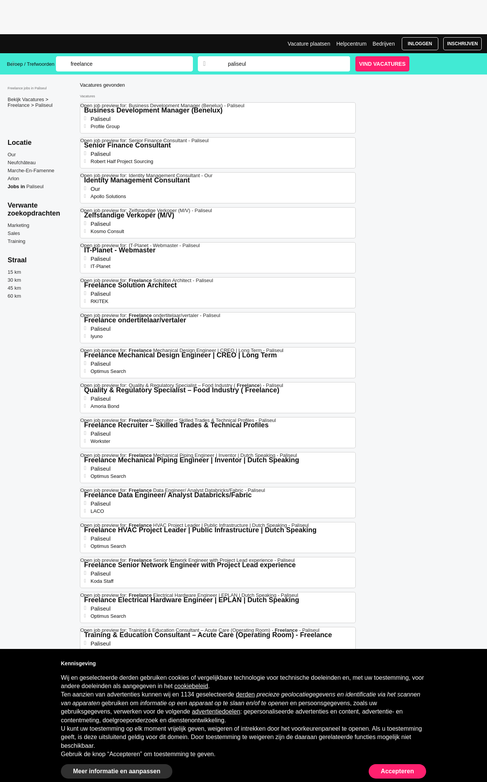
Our (12, 154)
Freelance (19, 105)
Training (16, 241)
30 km (14, 280)
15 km (14, 272)
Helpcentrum (351, 44)
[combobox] (281, 63)
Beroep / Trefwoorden (30, 64)
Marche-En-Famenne (31, 170)
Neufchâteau (22, 162)
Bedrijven (383, 44)
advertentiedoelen (216, 711)
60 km (14, 296)
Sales (14, 233)
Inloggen (420, 43)
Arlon (13, 178)
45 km (14, 288)
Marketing (18, 225)
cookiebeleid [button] (191, 686)
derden (245, 694)
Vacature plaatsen (309, 44)
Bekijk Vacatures (26, 99)
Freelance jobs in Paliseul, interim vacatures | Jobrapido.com (35, 43)
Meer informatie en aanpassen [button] (116, 771)
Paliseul (44, 105)
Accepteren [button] (397, 771)
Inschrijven (462, 43)
